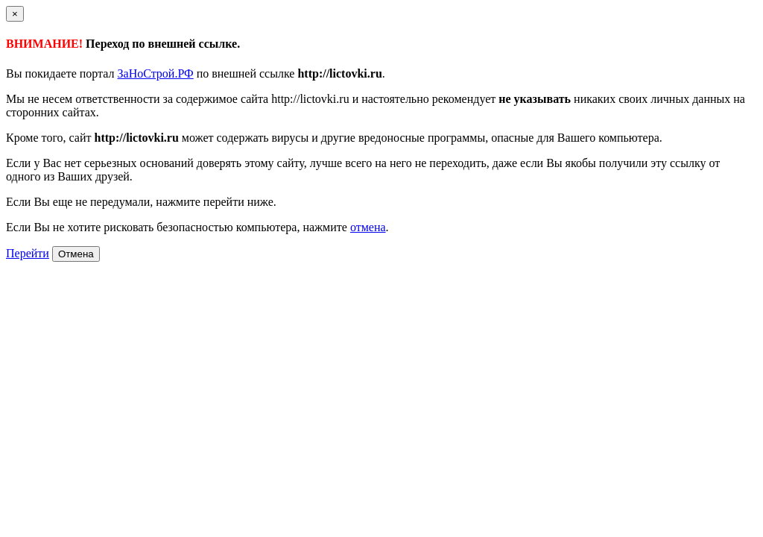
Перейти (27, 253)
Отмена (76, 254)
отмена (368, 227)
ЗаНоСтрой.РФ (156, 73)
